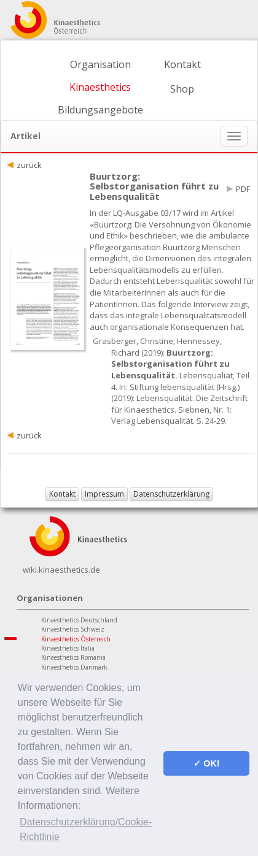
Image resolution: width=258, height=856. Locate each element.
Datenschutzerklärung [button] (171, 494)
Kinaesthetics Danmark (74, 667)
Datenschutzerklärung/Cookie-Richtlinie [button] (86, 829)
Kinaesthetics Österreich (76, 639)
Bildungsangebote (100, 110)
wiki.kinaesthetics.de (61, 569)
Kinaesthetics (100, 87)
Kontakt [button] (62, 494)
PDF (243, 188)
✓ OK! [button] (206, 763)
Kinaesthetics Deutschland (79, 620)
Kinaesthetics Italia (68, 648)
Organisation (100, 64)
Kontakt (182, 64)
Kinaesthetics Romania (73, 657)
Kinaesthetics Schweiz (72, 629)
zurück (29, 164)
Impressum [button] (104, 494)
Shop (182, 89)
